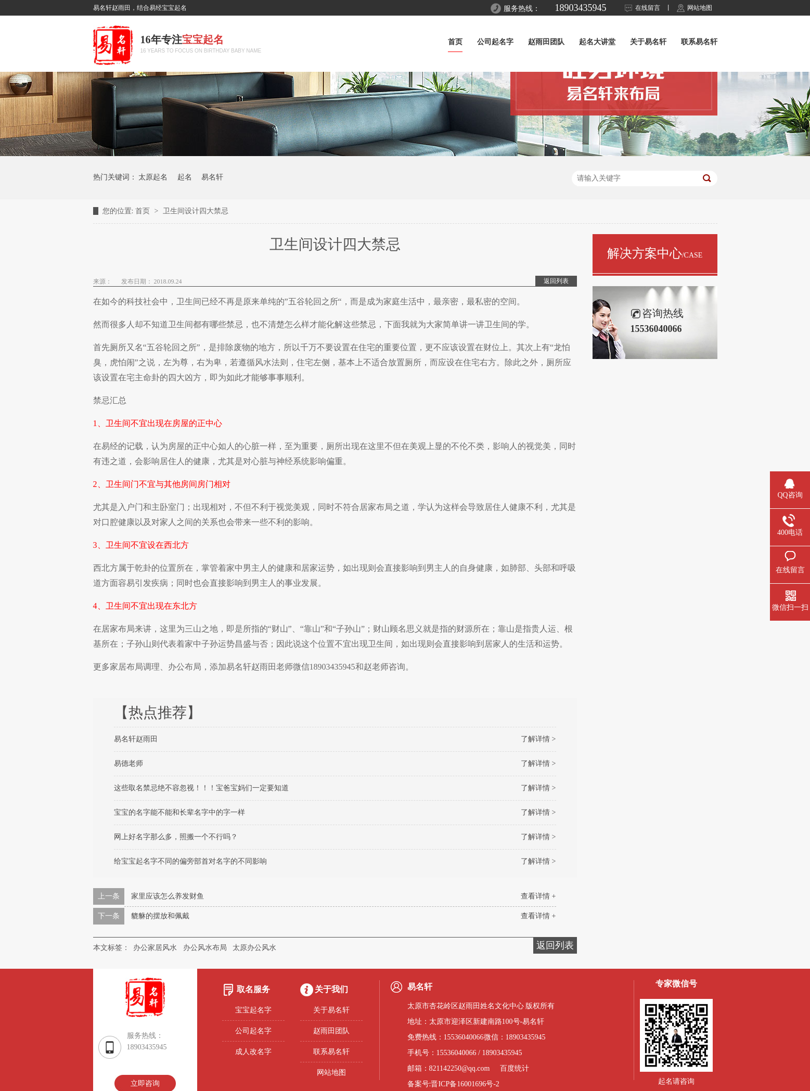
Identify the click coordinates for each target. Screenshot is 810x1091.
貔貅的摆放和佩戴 (160, 916)
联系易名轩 (699, 42)
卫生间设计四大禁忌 (195, 211)
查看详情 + (538, 896)
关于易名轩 (648, 42)
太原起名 (153, 177)
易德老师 (128, 763)
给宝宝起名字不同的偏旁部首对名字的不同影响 (190, 861)
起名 (184, 177)
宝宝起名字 (253, 1010)
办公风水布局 (205, 948)
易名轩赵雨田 (136, 739)
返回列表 (556, 281)
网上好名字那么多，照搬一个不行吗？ (176, 837)
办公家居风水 (155, 948)
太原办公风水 (254, 948)
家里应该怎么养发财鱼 (167, 896)
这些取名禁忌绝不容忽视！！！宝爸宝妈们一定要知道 (201, 788)
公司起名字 (495, 42)
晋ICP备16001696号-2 (465, 1084)
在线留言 (647, 7)
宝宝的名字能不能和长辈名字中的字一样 (179, 812)
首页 (455, 42)
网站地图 (699, 7)
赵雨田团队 (546, 42)
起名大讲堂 (597, 42)
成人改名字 (253, 1052)
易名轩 (212, 177)
